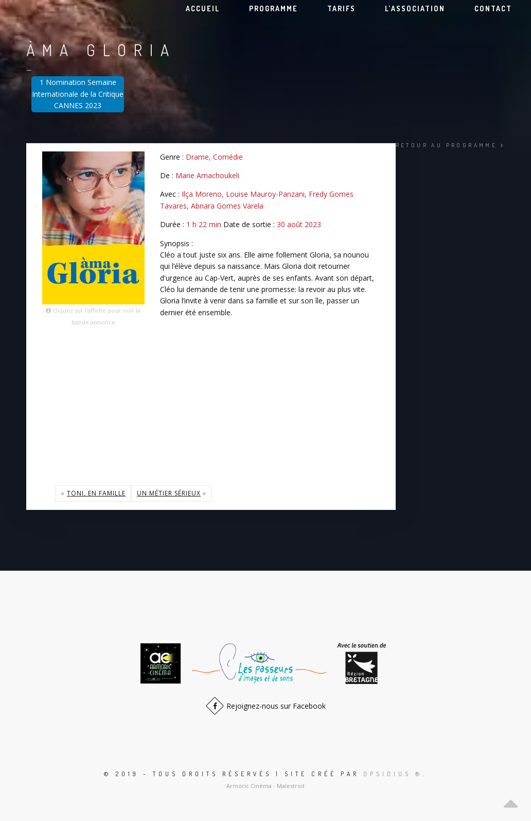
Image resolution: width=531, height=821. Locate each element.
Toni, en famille (96, 493)
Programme (273, 8)
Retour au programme (450, 145)
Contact (493, 8)
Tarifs (341, 8)
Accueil (203, 8)
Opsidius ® (393, 774)
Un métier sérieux (169, 493)
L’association (415, 8)
